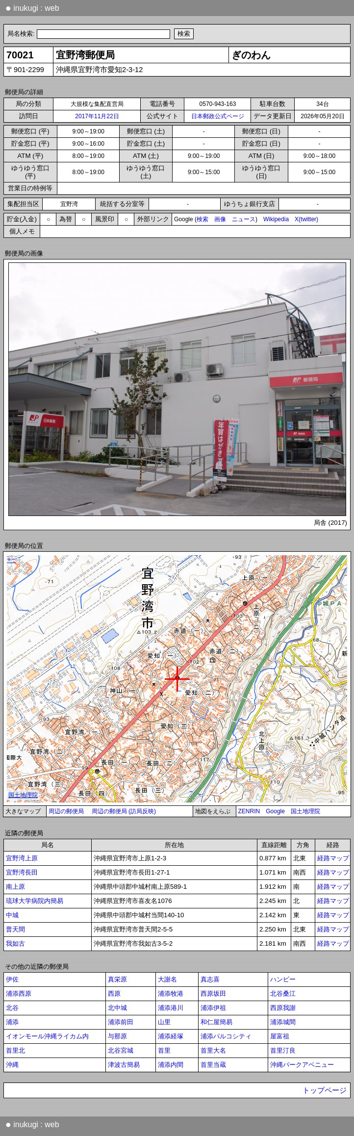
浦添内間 (170, 1064)
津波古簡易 (124, 1064)
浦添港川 (170, 1007)
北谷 (12, 1007)
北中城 (117, 1007)
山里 (164, 1022)
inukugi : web (32, 7)
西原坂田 (213, 993)
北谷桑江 (283, 993)
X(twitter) (306, 219)
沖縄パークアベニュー (302, 1064)
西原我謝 (283, 1007)
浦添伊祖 (213, 1007)
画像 (220, 219)
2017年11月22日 (97, 116)
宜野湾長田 (22, 872)
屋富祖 (279, 1036)
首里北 (15, 1050)
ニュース (243, 219)
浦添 (12, 1022)
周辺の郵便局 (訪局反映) (124, 811)
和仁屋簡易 (216, 1022)
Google (275, 811)
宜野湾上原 (22, 858)
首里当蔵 (213, 1064)
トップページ (325, 1090)
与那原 (117, 1036)
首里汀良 (283, 1050)
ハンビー (283, 979)
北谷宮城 (120, 1050)
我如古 (15, 943)
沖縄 (12, 1064)
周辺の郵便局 (66, 811)
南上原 (15, 886)
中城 (12, 915)
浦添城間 (283, 1022)
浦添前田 (120, 1022)
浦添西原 (18, 993)
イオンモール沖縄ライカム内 (47, 1036)
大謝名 (167, 979)
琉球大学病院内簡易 (34, 900)
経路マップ (333, 858)
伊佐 (12, 979)
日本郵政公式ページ (217, 116)
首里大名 (213, 1050)
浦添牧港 (170, 993)
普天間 (15, 929)
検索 (202, 219)
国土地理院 (305, 811)
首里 (164, 1050)
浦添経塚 (170, 1036)
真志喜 (210, 979)
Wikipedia (276, 219)
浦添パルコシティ (226, 1036)
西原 (114, 993)
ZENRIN (249, 811)
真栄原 (117, 979)
